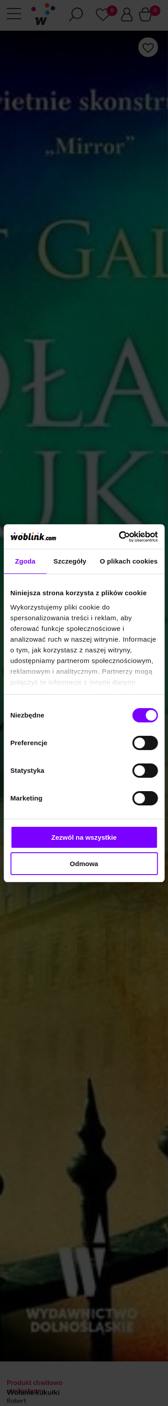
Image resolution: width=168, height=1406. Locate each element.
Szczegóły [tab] (69, 561)
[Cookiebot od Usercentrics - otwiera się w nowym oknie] (120, 537)
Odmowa (84, 863)
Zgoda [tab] (25, 561)
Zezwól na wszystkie (84, 837)
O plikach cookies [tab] (129, 561)
